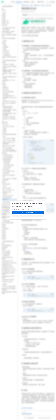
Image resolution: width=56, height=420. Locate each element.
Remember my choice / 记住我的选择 (22, 209)
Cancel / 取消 (28, 215)
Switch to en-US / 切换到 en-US (28, 212)
